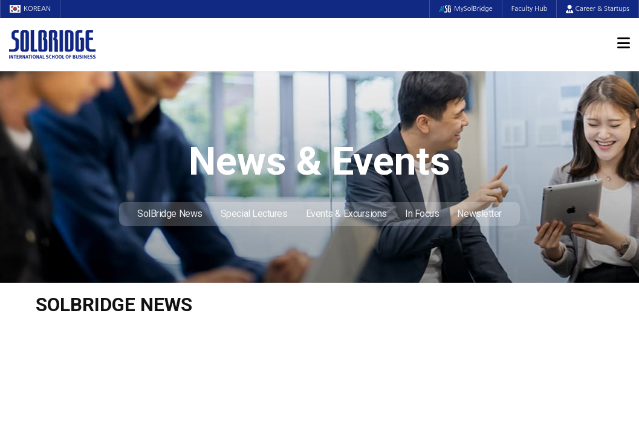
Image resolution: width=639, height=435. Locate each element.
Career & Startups (597, 8)
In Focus (422, 213)
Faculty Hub (529, 8)
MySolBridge (466, 8)
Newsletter (479, 213)
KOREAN (30, 8)
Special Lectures (254, 213)
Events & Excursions (346, 213)
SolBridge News (170, 213)
